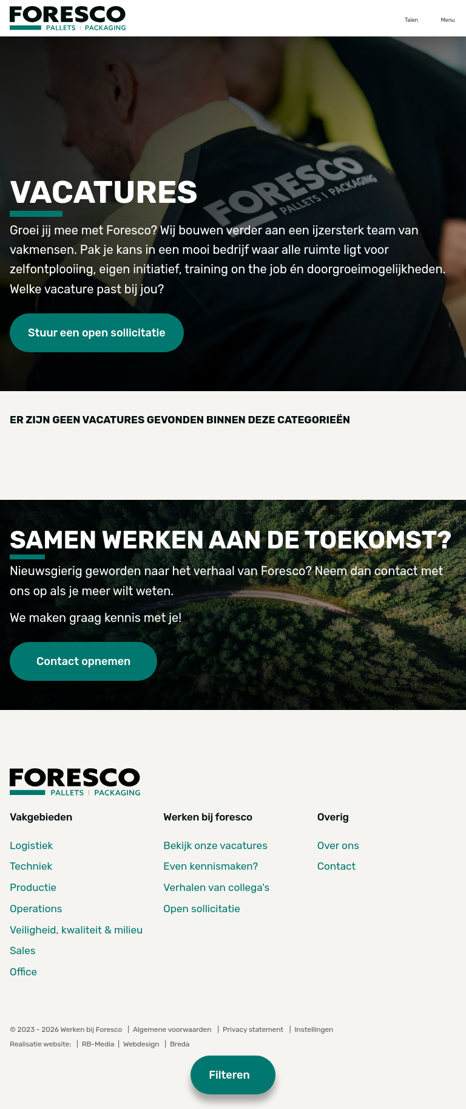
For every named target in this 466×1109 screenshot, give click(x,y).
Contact (336, 866)
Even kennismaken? (210, 866)
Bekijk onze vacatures (215, 845)
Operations (36, 909)
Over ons (338, 845)
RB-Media (98, 1044)
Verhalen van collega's (216, 887)
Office (23, 972)
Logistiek (31, 845)
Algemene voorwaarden (172, 1029)
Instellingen (313, 1029)
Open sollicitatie (201, 909)
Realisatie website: (41, 1044)
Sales (22, 950)
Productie (33, 887)
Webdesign (142, 1044)
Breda (179, 1044)
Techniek (31, 866)
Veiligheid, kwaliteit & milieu (76, 930)
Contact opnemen (83, 661)
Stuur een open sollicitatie (97, 332)
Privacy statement (253, 1029)
